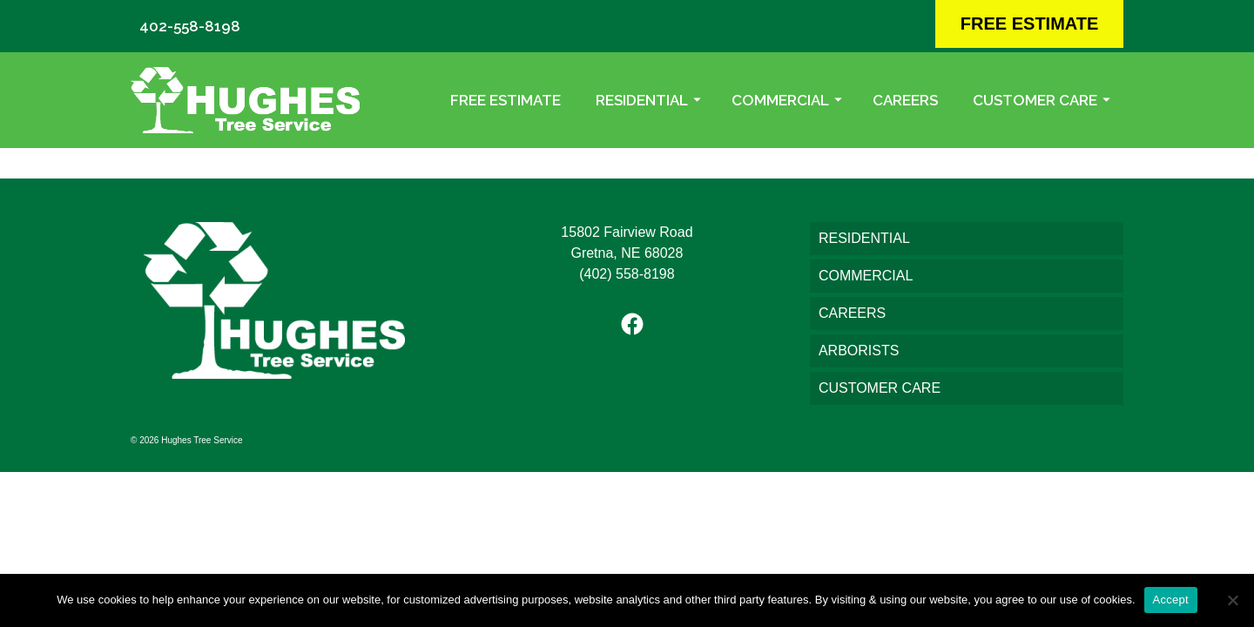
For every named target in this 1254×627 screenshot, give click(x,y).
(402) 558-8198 (626, 273)
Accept (1171, 599)
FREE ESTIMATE (1030, 23)
